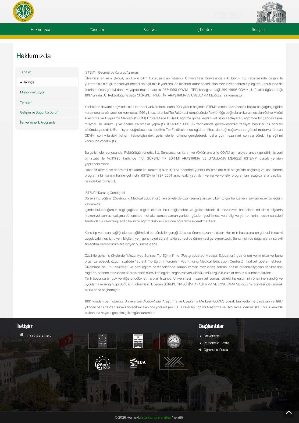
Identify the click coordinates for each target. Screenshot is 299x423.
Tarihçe (28, 82)
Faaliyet (150, 29)
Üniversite (211, 336)
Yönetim (97, 29)
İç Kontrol (204, 29)
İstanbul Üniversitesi (156, 417)
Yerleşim (26, 102)
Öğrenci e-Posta (216, 349)
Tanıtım (25, 72)
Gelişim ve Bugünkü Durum (39, 112)
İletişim (258, 29)
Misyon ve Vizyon (32, 92)
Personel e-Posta (216, 343)
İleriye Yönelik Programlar (38, 122)
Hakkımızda (40, 29)
